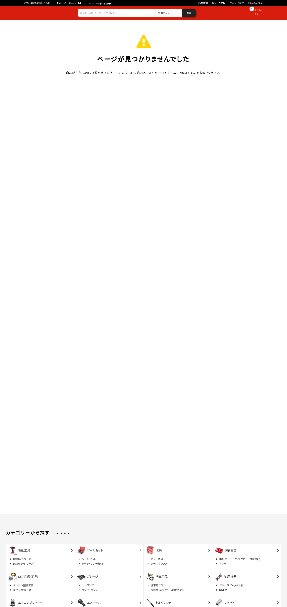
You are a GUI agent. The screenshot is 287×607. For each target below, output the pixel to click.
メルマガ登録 (218, 2)
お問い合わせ (236, 2)
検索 (189, 13)
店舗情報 (203, 2)
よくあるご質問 (255, 2)
